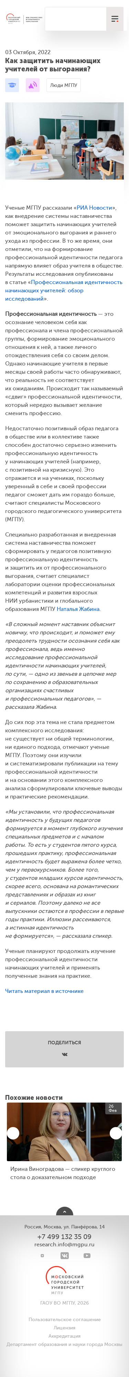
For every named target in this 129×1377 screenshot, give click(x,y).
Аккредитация (64, 1336)
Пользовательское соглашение (65, 1319)
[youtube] (87, 1255)
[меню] (114, 19)
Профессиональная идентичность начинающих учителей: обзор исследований (63, 290)
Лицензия (64, 1327)
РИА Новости (94, 208)
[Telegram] (42, 1255)
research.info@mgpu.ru (64, 1245)
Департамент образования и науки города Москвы (64, 1344)
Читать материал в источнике (44, 991)
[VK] (64, 1255)
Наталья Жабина (78, 609)
